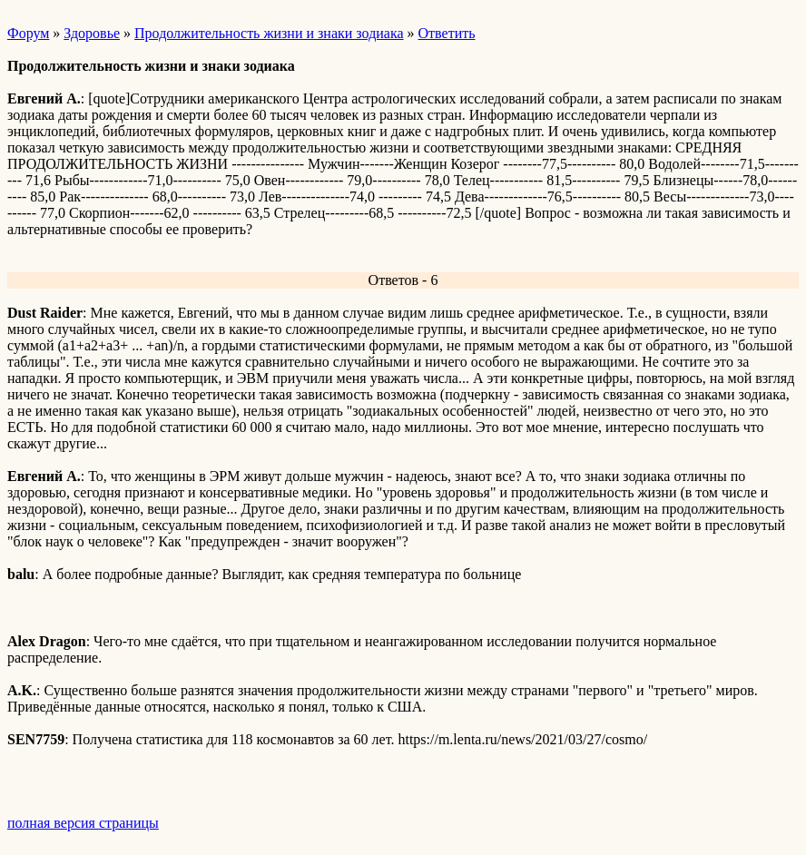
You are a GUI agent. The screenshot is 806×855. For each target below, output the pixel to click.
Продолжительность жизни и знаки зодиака (269, 33)
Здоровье (92, 33)
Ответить (447, 33)
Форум (28, 33)
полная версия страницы (83, 822)
